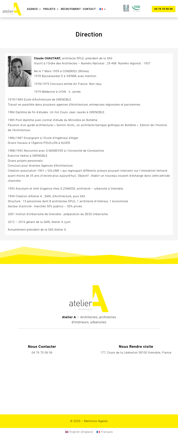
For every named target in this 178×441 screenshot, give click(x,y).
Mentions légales (96, 421)
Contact (89, 9)
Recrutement (71, 9)
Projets (49, 9)
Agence (32, 9)
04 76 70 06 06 (163, 8)
